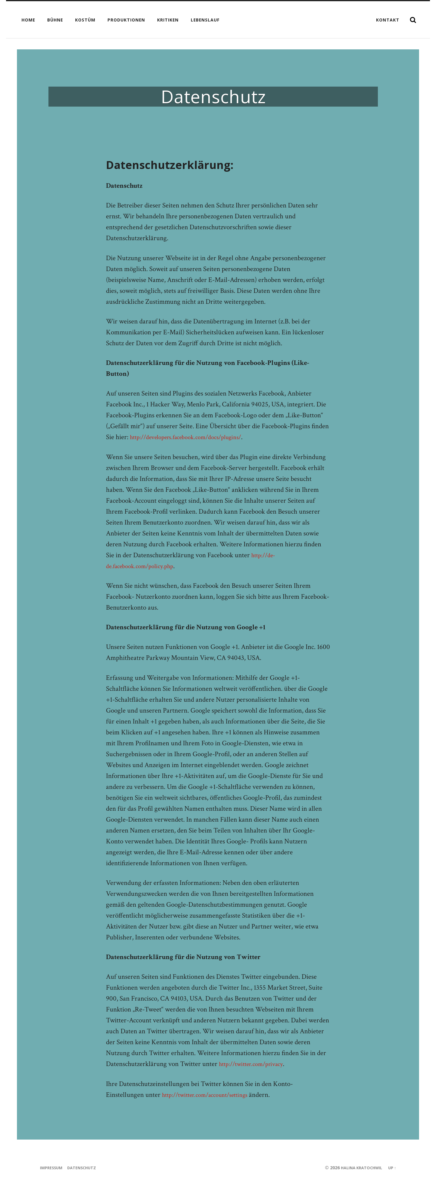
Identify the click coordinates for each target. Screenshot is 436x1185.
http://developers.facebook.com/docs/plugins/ (194, 437)
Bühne (55, 20)
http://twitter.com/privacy (255, 1064)
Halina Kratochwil (357, 1167)
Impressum (52, 1167)
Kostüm (85, 20)
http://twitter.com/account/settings (211, 1095)
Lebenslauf (205, 20)
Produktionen (126, 20)
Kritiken (168, 20)
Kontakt (387, 20)
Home (28, 20)
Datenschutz (86, 1167)
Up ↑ (391, 1167)
